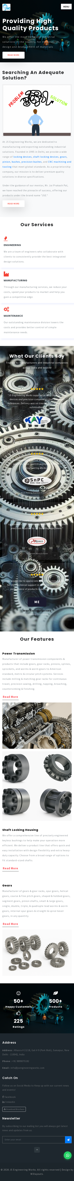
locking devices (22, 156)
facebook (9, 1096)
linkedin (8, 1101)
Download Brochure (14, 1109)
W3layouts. (37, 1173)
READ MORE (13, 55)
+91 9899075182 (20, 1061)
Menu (66, 6)
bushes (16, 161)
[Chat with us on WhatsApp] (68, 1155)
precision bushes (31, 161)
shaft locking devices (46, 156)
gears (63, 156)
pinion (6, 161)
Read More (13, 203)
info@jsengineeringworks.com (27, 1067)
